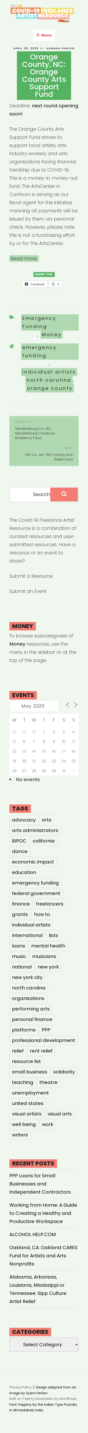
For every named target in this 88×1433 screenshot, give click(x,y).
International (27, 935)
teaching (22, 1082)
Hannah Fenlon (60, 48)
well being (24, 1124)
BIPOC (19, 841)
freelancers (49, 904)
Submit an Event (27, 591)
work (47, 1124)
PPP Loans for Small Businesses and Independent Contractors (40, 1183)
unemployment (30, 1093)
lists (53, 935)
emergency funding (39, 351)
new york (48, 967)
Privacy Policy (20, 1387)
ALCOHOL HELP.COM (32, 1234)
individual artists (49, 372)
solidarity (64, 1072)
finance (21, 904)
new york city (27, 977)
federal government (36, 893)
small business (29, 1072)
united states (27, 1103)
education (24, 872)
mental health (48, 946)
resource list (26, 1061)
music (19, 956)
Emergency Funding (39, 322)
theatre (48, 1082)
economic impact (33, 862)
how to (42, 914)
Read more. (24, 258)
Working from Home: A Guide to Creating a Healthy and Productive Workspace (43, 1213)
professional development (43, 1040)
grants (20, 914)
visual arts (60, 1114)
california (44, 841)
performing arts (31, 1009)
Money (51, 334)
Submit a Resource (31, 576)
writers (20, 1135)
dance (19, 851)
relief (18, 1051)
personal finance (32, 1019)
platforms (24, 1030)
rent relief (41, 1051)
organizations (28, 998)
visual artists (27, 1114)
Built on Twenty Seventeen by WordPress (42, 1398)
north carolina (49, 380)
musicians (44, 956)
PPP (46, 1030)
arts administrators (35, 830)
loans (18, 946)
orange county (50, 388)
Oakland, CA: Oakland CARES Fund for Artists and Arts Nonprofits (43, 1255)
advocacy (24, 820)
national (22, 967)
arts (46, 820)
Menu (44, 35)
